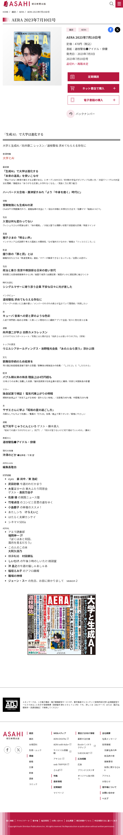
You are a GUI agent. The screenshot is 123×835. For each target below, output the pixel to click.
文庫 (31, 767)
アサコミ (58, 758)
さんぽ (57, 770)
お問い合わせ (108, 792)
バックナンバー (85, 114)
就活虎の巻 (109, 755)
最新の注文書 (84, 738)
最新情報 (58, 781)
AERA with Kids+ (61, 744)
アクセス (106, 775)
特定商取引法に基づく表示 (105, 820)
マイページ (59, 792)
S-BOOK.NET (84, 753)
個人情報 (10, 820)
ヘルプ (105, 798)
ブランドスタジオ (86, 770)
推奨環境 (45, 820)
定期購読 (93, 77)
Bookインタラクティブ (84, 746)
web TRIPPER (60, 764)
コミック (33, 784)
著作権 (35, 820)
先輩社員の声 (110, 750)
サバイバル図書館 (61, 751)
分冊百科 (33, 744)
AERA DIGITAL (60, 738)
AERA (21, 11)
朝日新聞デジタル (84, 820)
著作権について (109, 787)
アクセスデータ (23, 820)
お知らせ (106, 781)
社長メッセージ (109, 738)
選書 (31, 778)
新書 (31, 772)
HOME (5, 11)
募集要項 (108, 761)
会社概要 (106, 733)
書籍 (31, 755)
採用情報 (106, 744)
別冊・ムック (35, 750)
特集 (56, 775)
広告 (80, 764)
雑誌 (14, 11)
